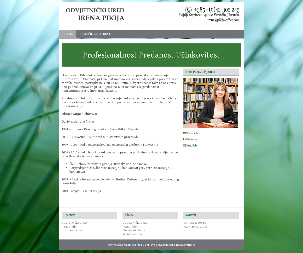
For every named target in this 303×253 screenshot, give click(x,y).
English (190, 145)
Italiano (190, 139)
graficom (189, 244)
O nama (67, 34)
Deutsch (190, 133)
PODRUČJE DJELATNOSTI (95, 34)
